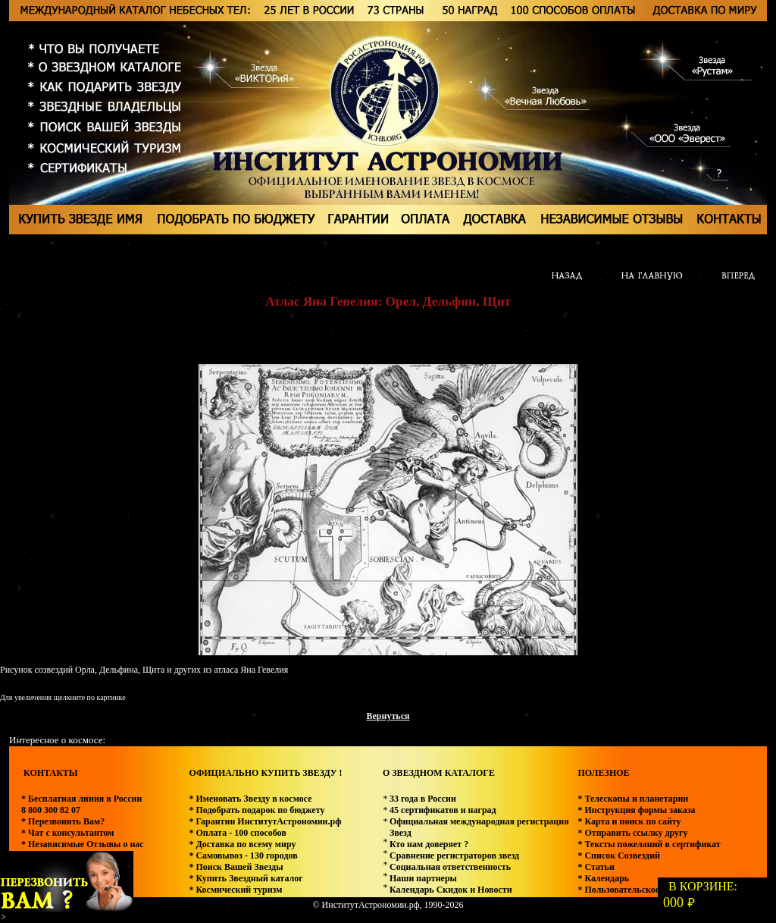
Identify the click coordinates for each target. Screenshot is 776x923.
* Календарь (603, 878)
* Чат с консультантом (67, 832)
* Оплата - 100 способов (237, 832)
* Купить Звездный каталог (245, 878)
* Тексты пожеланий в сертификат (648, 844)
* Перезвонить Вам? (63, 821)
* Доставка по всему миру (242, 844)
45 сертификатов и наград (443, 810)
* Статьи (595, 867)
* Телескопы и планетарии (632, 798)
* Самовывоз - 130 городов (243, 855)
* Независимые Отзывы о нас (82, 844)
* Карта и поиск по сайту (629, 821)
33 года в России (423, 798)
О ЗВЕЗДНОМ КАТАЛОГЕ (439, 773)
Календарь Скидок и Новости (451, 889)
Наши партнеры (423, 878)
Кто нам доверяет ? (429, 844)
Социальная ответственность (450, 867)
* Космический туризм (235, 889)
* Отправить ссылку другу (632, 832)
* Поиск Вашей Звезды (236, 867)
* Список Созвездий (618, 855)
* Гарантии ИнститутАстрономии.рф (265, 821)
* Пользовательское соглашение (643, 889)
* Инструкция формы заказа (636, 810)
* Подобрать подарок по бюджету (256, 810)
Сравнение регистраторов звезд (454, 855)
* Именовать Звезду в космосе (250, 798)
